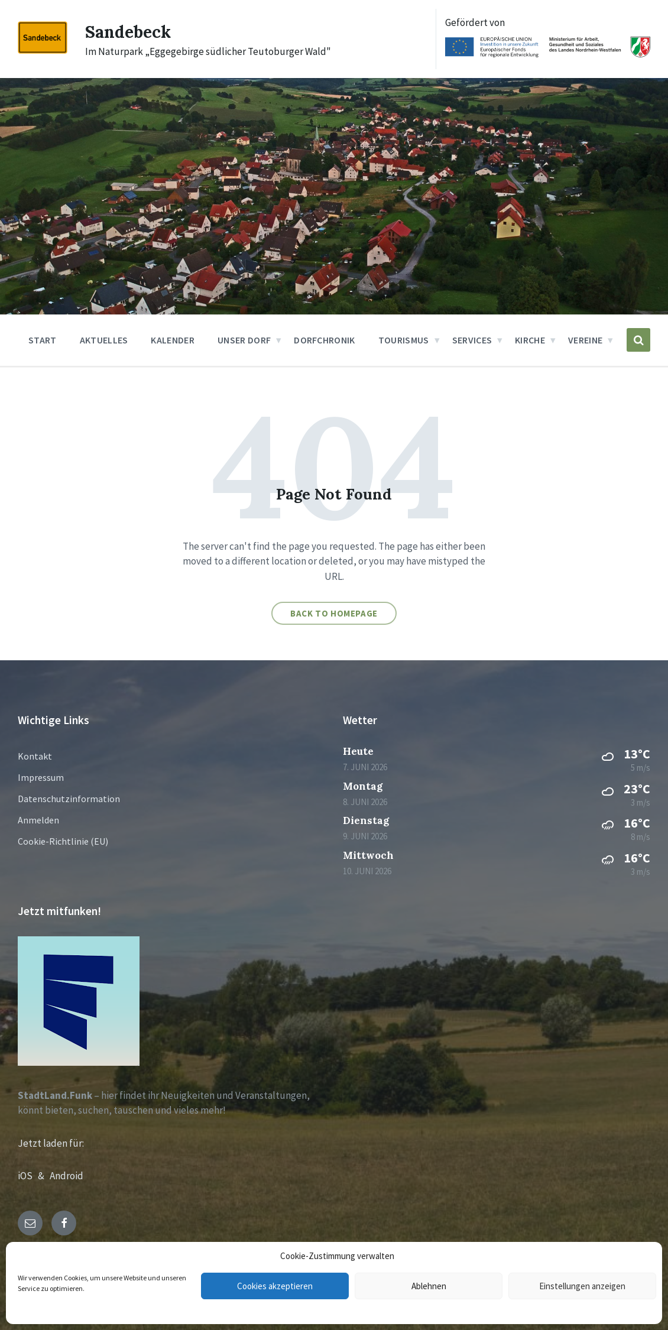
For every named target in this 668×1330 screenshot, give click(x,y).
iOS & (34, 1175)
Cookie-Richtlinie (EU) (63, 841)
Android (66, 1175)
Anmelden (38, 820)
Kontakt (35, 756)
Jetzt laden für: (51, 1143)
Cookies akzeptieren (275, 1286)
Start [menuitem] (42, 340)
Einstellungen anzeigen (582, 1286)
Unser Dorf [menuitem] (244, 340)
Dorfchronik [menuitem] (324, 340)
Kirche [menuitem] (530, 340)
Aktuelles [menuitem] (104, 340)
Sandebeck (130, 31)
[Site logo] (42, 50)
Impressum (41, 777)
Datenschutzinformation (69, 799)
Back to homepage (334, 613)
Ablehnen (428, 1286)
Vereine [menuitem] (585, 340)
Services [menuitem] (472, 340)
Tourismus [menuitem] (403, 340)
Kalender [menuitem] (172, 340)
